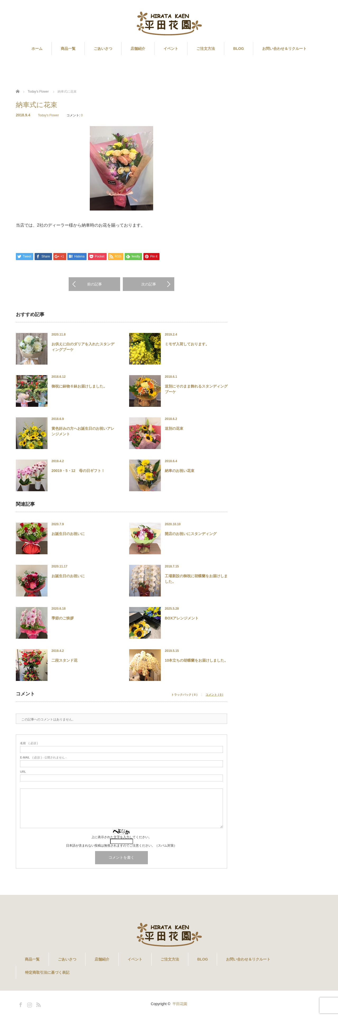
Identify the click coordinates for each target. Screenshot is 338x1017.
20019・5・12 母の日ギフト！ (78, 471)
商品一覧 (68, 48)
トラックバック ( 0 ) (184, 694)
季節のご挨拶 (62, 618)
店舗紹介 (137, 48)
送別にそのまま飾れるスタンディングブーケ (196, 389)
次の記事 (148, 284)
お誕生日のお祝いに (68, 534)
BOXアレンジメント (182, 618)
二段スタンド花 (64, 660)
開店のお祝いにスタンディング (191, 534)
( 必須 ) (29, 743)
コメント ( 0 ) (214, 694)
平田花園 (179, 1004)
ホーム (37, 48)
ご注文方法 (205, 48)
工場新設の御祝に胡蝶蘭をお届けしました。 (196, 579)
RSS (38, 1004)
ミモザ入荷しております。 (187, 344)
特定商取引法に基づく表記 (47, 972)
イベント (170, 48)
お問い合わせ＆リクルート (284, 48)
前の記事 (94, 284)
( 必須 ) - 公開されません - (43, 757)
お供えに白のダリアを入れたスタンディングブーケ (82, 347)
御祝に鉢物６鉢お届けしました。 (79, 386)
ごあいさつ (103, 48)
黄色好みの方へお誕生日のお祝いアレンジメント (82, 431)
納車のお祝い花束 (179, 471)
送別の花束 (174, 428)
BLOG (238, 48)
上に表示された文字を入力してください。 (121, 837)
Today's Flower (48, 115)
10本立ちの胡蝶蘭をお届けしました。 (196, 660)
